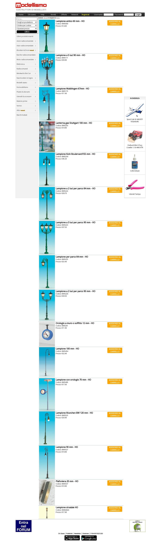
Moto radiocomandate (26, 59)
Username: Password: (117, 14)
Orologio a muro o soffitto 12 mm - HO (75, 323)
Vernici (26, 106)
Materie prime (26, 101)
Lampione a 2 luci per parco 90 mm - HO (75, 291)
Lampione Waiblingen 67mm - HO (72, 88)
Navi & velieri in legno (26, 78)
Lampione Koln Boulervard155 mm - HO (75, 154)
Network (74, 14)
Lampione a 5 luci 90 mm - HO (70, 55)
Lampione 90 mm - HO (67, 447)
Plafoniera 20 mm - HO (67, 481)
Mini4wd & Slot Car (26, 73)
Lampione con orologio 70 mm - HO (73, 379)
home (40, 18)
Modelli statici (26, 82)
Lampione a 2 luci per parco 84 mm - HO (75, 188)
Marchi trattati (22, 115)
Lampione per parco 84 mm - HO (72, 256)
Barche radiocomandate (26, 55)
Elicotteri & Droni (26, 50)
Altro (26, 110)
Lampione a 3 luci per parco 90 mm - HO (75, 222)
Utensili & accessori (26, 96)
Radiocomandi (26, 69)
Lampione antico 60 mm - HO (70, 21)
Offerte (64, 14)
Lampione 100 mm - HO (67, 348)
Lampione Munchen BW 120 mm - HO (74, 412)
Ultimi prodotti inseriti (25, 36)
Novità (53, 14)
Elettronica (26, 64)
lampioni (52, 18)
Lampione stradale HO (67, 507)
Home (21, 14)
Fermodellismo (26, 87)
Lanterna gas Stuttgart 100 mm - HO (74, 123)
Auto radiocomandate (26, 46)
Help (42, 14)
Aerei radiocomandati (26, 41)
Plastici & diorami (26, 92)
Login (138, 15)
